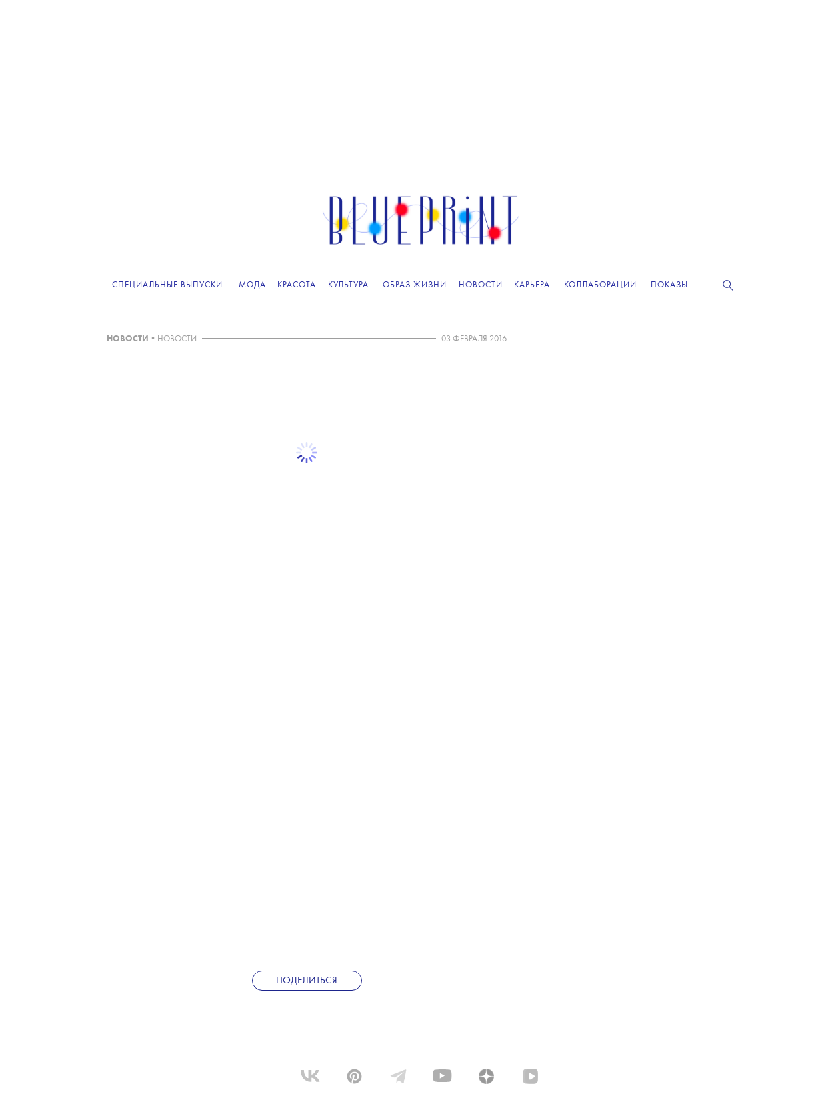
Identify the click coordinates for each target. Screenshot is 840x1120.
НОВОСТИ (128, 339)
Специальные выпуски (167, 285)
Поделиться (306, 981)
